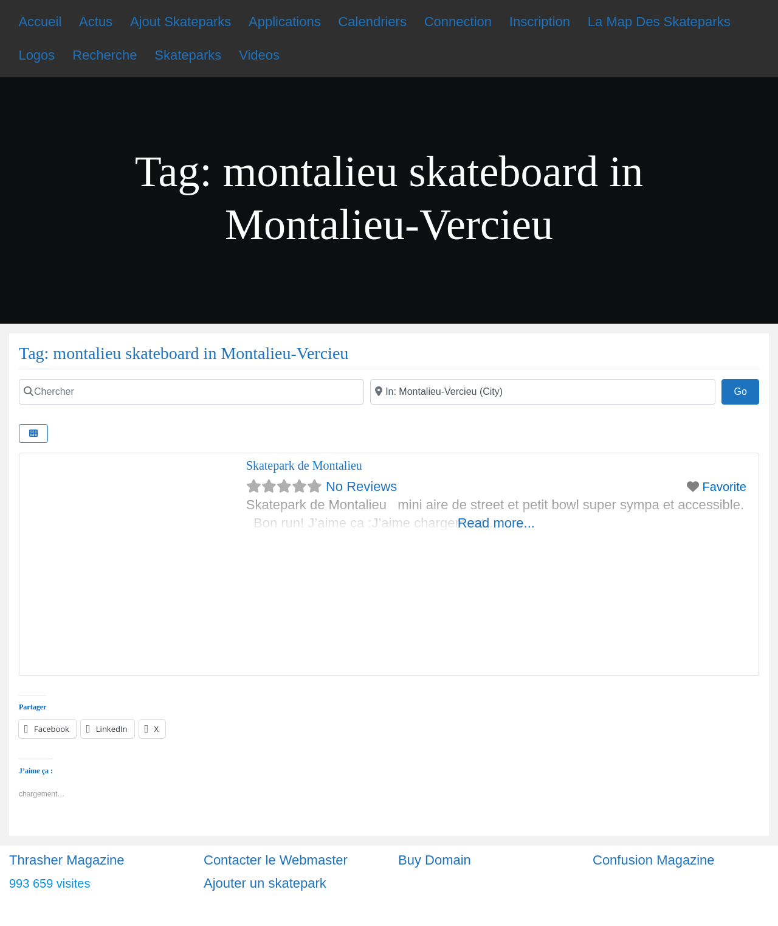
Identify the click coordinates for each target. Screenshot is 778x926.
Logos (36, 55)
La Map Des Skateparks (659, 21)
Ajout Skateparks (180, 21)
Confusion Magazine (654, 860)
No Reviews (361, 486)
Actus (95, 21)
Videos (259, 55)
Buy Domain (434, 860)
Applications (285, 21)
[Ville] (542, 392)
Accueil (39, 21)
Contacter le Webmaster (276, 860)
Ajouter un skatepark (265, 883)
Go (746, 390)
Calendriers (372, 21)
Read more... (496, 523)
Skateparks (187, 55)
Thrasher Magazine (67, 860)
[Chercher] (191, 392)
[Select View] (33, 433)
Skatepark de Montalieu (304, 465)
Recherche (104, 55)
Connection (458, 21)
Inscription (539, 21)
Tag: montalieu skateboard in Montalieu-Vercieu (183, 353)
